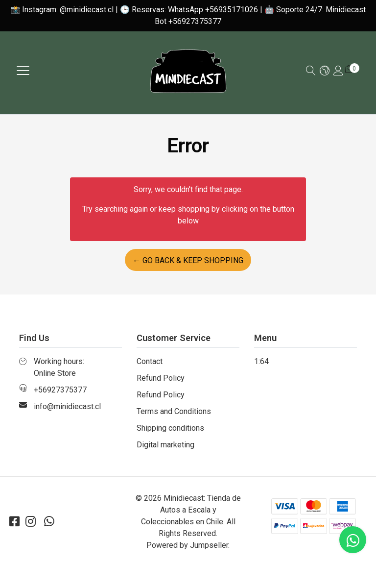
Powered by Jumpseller (187, 545)
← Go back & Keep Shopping (188, 260)
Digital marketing (165, 444)
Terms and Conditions (174, 411)
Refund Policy (161, 378)
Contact (150, 361)
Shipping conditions (170, 428)
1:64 (261, 361)
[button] (324, 71)
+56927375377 (60, 389)
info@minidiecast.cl (67, 406)
